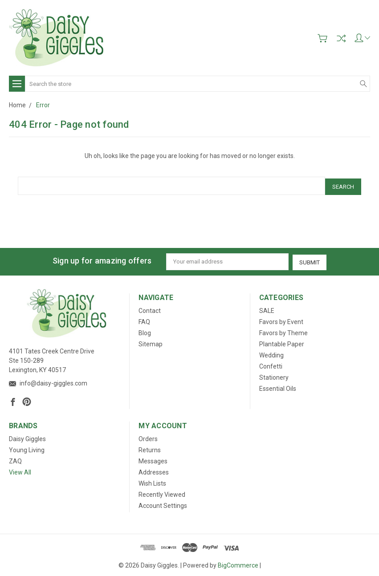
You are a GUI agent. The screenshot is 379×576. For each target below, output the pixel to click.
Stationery (274, 375)
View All (20, 469)
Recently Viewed (162, 491)
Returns (150, 447)
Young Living (27, 447)
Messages (153, 458)
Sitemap (151, 341)
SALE (266, 308)
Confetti (270, 364)
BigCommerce (238, 562)
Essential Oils (277, 386)
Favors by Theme (283, 330)
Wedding (271, 353)
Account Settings (163, 503)
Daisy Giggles (27, 436)
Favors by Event (281, 319)
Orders (148, 436)
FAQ (144, 319)
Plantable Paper (281, 341)
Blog (145, 330)
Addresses (154, 469)
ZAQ (15, 458)
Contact (150, 308)
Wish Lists (152, 480)
